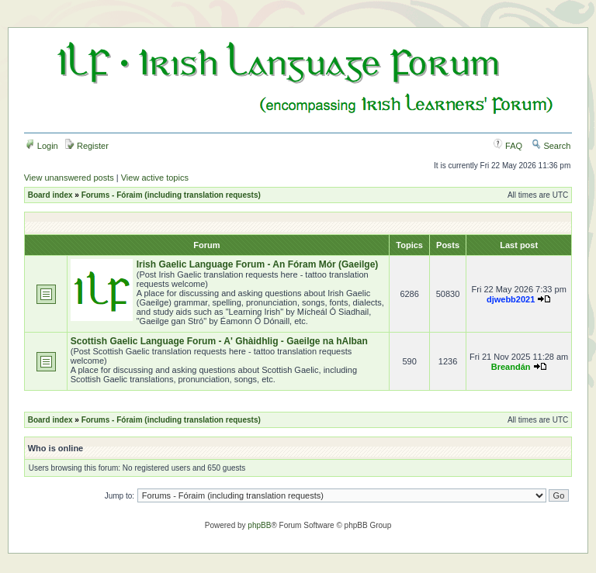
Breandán (511, 366)
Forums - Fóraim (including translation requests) (171, 195)
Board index (50, 195)
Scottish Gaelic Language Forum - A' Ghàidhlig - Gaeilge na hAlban (219, 341)
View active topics (155, 177)
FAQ (508, 145)
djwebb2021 (511, 299)
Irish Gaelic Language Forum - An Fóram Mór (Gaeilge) (258, 264)
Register (87, 145)
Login (42, 145)
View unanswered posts (69, 177)
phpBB (259, 525)
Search (551, 145)
